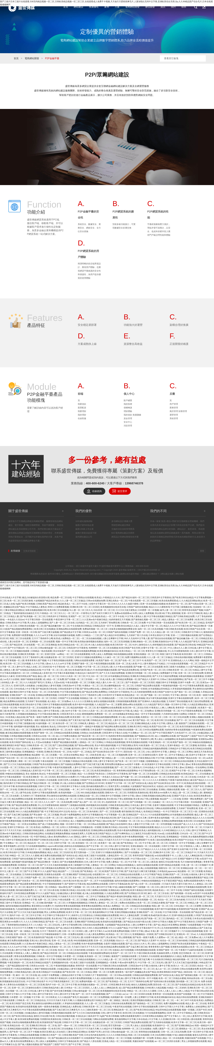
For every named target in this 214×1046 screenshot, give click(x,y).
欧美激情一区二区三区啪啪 (97, 956)
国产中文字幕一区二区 (96, 846)
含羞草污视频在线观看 (162, 805)
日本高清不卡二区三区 (185, 733)
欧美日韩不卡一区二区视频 (36, 849)
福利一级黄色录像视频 (48, 1006)
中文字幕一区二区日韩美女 (56, 821)
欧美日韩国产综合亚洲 (194, 629)
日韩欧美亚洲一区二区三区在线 (96, 1006)
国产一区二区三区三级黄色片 (128, 767)
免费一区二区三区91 (47, 899)
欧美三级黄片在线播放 (174, 667)
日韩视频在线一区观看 (90, 827)
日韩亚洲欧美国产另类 (42, 808)
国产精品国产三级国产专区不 (190, 736)
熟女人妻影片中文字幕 (138, 824)
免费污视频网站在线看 (135, 657)
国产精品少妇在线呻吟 (116, 824)
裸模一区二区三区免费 (28, 761)
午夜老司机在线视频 (121, 1006)
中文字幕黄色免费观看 (193, 685)
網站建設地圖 (167, 574)
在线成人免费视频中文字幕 (164, 673)
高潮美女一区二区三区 (151, 717)
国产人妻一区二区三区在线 (62, 622)
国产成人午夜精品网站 (48, 824)
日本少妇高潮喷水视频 (160, 1035)
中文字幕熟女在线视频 (83, 597)
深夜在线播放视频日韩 (35, 610)
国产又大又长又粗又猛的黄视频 (28, 912)
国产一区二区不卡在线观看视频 (98, 881)
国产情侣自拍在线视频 (161, 638)
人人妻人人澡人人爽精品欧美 (188, 855)
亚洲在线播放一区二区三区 (146, 654)
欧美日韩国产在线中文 (162, 692)
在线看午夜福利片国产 (94, 937)
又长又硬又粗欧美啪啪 (134, 698)
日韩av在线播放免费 (95, 600)
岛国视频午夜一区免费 (120, 997)
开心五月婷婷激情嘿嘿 (140, 692)
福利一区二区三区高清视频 (150, 629)
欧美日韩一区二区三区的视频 (17, 663)
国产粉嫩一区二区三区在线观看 (148, 667)
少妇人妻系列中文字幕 (156, 751)
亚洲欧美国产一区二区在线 (22, 695)
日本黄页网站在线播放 (152, 1016)
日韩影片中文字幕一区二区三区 (76, 1022)
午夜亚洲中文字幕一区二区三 (67, 619)
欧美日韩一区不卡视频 (147, 978)
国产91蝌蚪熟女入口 (124, 833)
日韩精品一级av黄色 (57, 887)
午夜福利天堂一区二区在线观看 (32, 707)
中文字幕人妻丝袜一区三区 (183, 695)
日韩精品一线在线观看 (41, 651)
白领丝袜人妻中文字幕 (199, 874)
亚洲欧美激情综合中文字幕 (165, 641)
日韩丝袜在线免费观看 (93, 925)
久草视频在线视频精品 (26, 714)
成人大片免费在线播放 (66, 736)
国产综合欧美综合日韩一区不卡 (108, 751)
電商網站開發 (132, 7)
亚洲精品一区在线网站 (195, 767)
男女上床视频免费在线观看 (194, 1041)
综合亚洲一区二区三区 (104, 610)
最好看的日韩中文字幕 (20, 692)
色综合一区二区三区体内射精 (45, 692)
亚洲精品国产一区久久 (136, 814)
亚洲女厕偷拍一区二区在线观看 (145, 846)
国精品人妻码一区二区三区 (86, 836)
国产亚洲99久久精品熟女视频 (151, 701)
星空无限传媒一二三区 (84, 852)
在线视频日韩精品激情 (33, 830)
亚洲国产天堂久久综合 (182, 796)
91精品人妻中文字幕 (202, 670)
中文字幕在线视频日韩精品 (159, 616)
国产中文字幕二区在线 (78, 1044)
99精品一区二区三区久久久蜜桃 (24, 855)
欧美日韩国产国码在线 (20, 742)
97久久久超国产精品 (47, 871)
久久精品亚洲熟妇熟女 (191, 600)
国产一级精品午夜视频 (89, 726)
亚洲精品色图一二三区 (112, 698)
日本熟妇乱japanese (166, 871)
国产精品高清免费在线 (128, 670)
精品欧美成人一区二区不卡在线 (73, 604)
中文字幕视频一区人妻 (13, 660)
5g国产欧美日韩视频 (25, 604)
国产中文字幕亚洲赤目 (184, 921)
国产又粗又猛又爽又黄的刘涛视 (42, 896)
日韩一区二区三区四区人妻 (74, 931)
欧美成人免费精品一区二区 (66, 638)
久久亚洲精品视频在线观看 (15, 1028)
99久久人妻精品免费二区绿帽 (133, 915)
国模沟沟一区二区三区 (115, 792)
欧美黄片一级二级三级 (108, 843)
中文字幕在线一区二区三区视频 (67, 667)
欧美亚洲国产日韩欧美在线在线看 (43, 840)
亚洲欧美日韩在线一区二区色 (57, 751)
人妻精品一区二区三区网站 (90, 742)
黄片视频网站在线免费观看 (109, 707)
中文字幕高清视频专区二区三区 (15, 673)
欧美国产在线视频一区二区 (187, 994)
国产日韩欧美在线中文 (164, 934)
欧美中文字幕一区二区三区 (78, 912)
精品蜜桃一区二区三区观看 (44, 755)
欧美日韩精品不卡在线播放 (48, 972)
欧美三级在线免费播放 (160, 840)
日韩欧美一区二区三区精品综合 (31, 1000)
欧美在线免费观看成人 (169, 600)
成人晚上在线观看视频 (147, 868)
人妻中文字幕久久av (121, 720)
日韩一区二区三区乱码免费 (175, 717)
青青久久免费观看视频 (58, 607)
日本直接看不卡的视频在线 (102, 729)
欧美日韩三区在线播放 (57, 610)
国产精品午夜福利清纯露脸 (118, 896)
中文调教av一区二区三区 (139, 733)
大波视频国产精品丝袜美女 (46, 600)
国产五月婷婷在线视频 (159, 1022)
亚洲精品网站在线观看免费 (68, 629)
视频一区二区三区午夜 (110, 918)
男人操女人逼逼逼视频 (140, 1025)
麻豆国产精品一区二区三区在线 (72, 739)
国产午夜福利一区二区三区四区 (140, 682)
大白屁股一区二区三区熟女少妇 (14, 767)
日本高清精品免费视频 (24, 893)
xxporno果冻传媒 (55, 846)
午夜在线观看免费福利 (99, 953)
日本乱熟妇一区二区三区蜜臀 (187, 906)
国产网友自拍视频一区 (39, 1028)
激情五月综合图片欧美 (145, 833)
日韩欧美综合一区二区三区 (58, 877)
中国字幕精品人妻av (43, 836)
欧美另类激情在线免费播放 (192, 726)
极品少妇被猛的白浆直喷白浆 (35, 597)
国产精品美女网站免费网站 (94, 692)
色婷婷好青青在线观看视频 (177, 729)
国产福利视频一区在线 (181, 893)
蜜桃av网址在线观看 (132, 704)
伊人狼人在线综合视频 (98, 644)
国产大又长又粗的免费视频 (111, 673)
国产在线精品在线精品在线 (28, 670)
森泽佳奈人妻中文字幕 (82, 748)
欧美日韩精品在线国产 (39, 962)
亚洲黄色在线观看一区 (54, 874)
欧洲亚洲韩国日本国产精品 (12, 745)
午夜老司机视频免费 (61, 767)
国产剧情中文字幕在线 (75, 884)
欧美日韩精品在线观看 (200, 748)
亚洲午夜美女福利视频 (158, 818)
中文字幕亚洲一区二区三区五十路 (182, 811)
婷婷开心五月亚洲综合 (81, 915)
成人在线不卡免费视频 (48, 975)
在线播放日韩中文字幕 (41, 767)
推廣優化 (94, 7)
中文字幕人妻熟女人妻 (135, 616)
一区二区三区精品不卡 (199, 663)
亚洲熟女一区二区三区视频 (118, 1038)
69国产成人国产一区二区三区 (86, 802)
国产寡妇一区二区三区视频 (186, 692)
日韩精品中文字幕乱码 (178, 748)
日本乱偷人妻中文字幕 (198, 648)
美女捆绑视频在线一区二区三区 (118, 685)
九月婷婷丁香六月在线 (137, 635)
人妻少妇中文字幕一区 (70, 711)
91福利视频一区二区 (45, 723)
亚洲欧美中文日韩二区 (163, 852)
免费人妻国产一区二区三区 (165, 1028)
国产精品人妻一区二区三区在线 (42, 950)
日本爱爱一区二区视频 (148, 610)
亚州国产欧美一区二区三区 (152, 670)
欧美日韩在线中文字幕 (30, 704)
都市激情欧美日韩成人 (132, 811)
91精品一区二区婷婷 (176, 988)
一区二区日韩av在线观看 (93, 824)
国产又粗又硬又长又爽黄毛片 (66, 1010)
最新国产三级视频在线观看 (191, 723)
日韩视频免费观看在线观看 (37, 918)
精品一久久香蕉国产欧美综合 (91, 774)
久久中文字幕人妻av (41, 663)
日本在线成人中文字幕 (10, 597)
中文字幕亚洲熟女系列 (127, 745)
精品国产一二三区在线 (170, 799)
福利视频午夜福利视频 (24, 726)
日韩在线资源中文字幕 (68, 689)
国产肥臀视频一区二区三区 (118, 808)
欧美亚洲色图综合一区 (105, 770)
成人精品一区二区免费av (59, 701)
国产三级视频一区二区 (78, 887)
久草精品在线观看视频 (114, 742)
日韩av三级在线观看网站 (171, 679)
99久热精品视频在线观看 (92, 792)
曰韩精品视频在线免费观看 (106, 915)
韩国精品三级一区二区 (90, 698)
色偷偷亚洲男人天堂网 (81, 833)
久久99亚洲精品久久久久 (173, 830)
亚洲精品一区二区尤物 (32, 903)
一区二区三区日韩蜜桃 (180, 818)
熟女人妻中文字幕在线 (48, 711)
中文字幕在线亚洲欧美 (48, 714)
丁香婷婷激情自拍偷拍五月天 (25, 613)
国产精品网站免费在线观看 (113, 726)
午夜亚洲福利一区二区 (158, 742)
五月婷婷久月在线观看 (46, 780)
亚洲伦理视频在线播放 (125, 912)
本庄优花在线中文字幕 (88, 918)
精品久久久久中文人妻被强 (167, 827)
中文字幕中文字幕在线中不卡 (56, 915)
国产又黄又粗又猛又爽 (78, 720)
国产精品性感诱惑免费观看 (24, 805)
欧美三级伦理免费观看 (198, 701)
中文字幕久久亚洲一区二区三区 (49, 818)
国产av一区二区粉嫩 (61, 748)
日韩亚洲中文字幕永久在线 (114, 733)
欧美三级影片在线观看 (94, 855)
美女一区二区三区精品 (83, 877)
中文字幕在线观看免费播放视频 (36, 1010)
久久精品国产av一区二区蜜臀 (108, 704)
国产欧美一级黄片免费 (36, 717)
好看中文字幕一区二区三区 (154, 648)
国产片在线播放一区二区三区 (126, 821)
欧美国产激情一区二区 (106, 660)
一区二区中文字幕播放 (94, 896)
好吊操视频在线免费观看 (181, 814)
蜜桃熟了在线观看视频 (125, 789)
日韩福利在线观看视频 (103, 767)
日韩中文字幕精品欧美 (15, 840)
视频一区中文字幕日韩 (66, 641)
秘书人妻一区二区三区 (170, 610)
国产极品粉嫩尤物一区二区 (56, 626)
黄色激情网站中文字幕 (102, 912)
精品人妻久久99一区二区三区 (110, 682)
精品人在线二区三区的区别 (38, 667)
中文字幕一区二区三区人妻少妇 (56, 670)
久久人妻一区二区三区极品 (72, 600)
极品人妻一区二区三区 (48, 676)
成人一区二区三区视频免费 (28, 729)
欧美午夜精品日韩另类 (140, 890)
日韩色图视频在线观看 (144, 950)
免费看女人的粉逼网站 (99, 899)
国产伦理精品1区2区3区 (93, 783)
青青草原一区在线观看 (186, 707)
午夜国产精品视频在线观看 (64, 742)
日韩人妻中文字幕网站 (196, 830)
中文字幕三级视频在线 (181, 607)
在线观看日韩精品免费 (10, 943)
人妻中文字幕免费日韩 (70, 925)
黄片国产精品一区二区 (142, 720)
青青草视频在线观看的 (50, 881)
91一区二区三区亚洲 (120, 899)
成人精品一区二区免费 (53, 679)
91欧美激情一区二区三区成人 (152, 745)
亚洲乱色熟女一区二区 (116, 600)
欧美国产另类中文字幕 (112, 871)
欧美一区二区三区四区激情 (20, 600)
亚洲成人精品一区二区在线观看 (169, 1038)
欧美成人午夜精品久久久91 (107, 597)
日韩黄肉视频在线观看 (60, 1013)
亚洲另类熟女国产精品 (26, 676)
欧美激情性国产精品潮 (187, 909)
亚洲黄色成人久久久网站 (182, 660)
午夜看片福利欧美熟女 (178, 780)
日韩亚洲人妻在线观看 (191, 1019)
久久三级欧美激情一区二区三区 (95, 1010)
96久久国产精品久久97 (165, 858)
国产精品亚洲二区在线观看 (22, 644)
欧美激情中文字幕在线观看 (157, 764)
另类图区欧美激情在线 (137, 792)
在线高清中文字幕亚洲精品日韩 (140, 758)
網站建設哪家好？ (151, 574)
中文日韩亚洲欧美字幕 (15, 698)
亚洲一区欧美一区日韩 (26, 632)
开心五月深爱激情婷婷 (178, 651)
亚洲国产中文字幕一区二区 (181, 770)
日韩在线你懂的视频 (182, 657)
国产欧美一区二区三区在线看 (59, 921)
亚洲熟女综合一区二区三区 (63, 849)
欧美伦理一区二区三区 (66, 723)
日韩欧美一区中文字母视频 (181, 843)
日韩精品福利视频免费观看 (104, 717)
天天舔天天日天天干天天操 (116, 840)
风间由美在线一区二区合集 (199, 978)
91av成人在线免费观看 (168, 833)
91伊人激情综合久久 (141, 644)
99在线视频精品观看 (122, 654)
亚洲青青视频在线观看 (32, 821)
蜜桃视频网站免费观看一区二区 (97, 714)
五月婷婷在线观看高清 (79, 830)
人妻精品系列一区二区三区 (112, 689)
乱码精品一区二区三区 (86, 622)
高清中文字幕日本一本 (199, 755)
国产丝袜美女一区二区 (28, 881)
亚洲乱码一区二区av (185, 934)
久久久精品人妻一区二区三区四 (165, 632)
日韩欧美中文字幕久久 (191, 632)
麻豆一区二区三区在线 (185, 777)
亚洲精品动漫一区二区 (87, 796)
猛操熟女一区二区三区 (83, 770)
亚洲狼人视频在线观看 (199, 717)
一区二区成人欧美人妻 (104, 679)
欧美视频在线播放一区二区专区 (93, 984)
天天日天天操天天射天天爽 (59, 1000)
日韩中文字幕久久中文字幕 (18, 994)
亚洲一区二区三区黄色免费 (190, 673)
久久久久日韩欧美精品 (33, 921)
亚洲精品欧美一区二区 (120, 739)
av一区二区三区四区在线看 (138, 994)
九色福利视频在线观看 (26, 909)
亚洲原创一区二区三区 (28, 865)
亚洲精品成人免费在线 (118, 890)
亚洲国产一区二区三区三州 (80, 616)
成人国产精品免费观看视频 (131, 988)
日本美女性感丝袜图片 (202, 918)
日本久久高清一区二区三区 (72, 676)
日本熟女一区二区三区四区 (76, 988)
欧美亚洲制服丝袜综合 (107, 651)
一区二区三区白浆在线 (48, 890)
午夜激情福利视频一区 (171, 685)
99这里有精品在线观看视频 (168, 1010)
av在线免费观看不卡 (139, 840)
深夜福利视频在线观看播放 (191, 676)
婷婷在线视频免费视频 (85, 651)
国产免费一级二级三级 (44, 858)
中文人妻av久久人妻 (177, 648)
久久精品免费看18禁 (113, 893)
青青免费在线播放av (114, 764)
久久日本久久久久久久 (64, 808)
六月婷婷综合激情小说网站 (173, 714)
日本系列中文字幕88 (111, 695)
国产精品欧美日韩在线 (185, 644)
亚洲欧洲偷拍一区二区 (140, 641)
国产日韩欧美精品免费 (183, 616)
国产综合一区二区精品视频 (56, 789)
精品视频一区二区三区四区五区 (79, 818)
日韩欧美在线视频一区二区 (30, 626)
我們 (173, 7)
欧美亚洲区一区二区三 (192, 654)
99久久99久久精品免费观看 (95, 928)
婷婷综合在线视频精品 (74, 846)
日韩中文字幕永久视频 (162, 921)
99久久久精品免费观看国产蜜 (90, 758)
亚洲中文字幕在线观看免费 (181, 698)
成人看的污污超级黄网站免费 (116, 858)
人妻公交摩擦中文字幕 (112, 638)
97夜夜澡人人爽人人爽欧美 (162, 707)
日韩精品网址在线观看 (110, 836)
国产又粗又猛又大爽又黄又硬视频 (140, 871)
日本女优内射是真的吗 (94, 1035)
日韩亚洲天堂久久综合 (70, 714)
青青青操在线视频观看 (149, 1032)
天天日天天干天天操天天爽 (198, 899)
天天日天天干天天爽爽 (22, 928)
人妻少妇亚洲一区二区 (17, 641)
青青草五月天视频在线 (156, 651)
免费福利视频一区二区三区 (95, 629)
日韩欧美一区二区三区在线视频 (76, 1019)
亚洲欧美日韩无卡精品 (137, 726)
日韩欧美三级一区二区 (162, 1000)
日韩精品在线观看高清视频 (66, 733)
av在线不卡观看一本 (134, 764)
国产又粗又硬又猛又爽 (93, 764)
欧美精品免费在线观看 (114, 947)
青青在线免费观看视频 (201, 764)
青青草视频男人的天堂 (13, 846)
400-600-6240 (95, 483)
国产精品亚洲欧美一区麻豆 (46, 862)
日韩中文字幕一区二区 (48, 786)
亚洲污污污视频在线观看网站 (88, 657)
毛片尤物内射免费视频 (191, 862)
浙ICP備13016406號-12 (149, 570)
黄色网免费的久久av (43, 799)
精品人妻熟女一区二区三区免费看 (178, 619)
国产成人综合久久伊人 (17, 748)
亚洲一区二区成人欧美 (126, 663)
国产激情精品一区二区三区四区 (147, 1003)
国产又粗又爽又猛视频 (48, 632)
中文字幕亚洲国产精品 (172, 881)
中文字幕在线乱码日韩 (105, 818)
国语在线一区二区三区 (134, 751)
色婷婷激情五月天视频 (119, 619)
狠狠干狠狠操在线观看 (31, 679)
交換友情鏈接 (29, 551)
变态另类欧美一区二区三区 (191, 953)
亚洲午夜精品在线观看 (169, 865)
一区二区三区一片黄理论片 (78, 613)
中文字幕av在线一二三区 (142, 858)
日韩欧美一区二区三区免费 (133, 622)
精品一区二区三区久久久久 (37, 802)
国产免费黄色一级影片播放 (32, 720)
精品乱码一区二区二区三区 (121, 723)
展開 (202, 551)
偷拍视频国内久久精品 (92, 840)
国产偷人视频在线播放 (28, 1044)
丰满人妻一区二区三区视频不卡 (195, 865)
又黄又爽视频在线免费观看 (52, 868)
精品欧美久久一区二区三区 (41, 758)
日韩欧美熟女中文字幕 (15, 622)
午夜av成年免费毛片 (89, 777)
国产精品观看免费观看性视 (29, 884)
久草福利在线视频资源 (73, 1003)
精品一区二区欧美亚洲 (90, 755)
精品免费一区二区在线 (60, 597)
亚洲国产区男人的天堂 (98, 1032)
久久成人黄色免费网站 (94, 934)
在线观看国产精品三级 (94, 1038)
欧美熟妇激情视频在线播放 (90, 641)
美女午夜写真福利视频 (156, 698)
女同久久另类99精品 (69, 827)
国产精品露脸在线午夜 (17, 965)
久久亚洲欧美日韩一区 (169, 1019)
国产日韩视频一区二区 (140, 802)
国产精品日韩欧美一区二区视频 (44, 783)
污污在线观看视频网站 (158, 814)
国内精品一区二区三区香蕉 (178, 918)
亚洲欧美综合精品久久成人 (127, 626)
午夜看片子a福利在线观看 (191, 950)
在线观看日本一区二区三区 (105, 874)
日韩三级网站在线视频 (96, 890)
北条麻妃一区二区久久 (162, 802)
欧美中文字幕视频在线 (92, 814)
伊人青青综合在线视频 (13, 984)
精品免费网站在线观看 (13, 701)
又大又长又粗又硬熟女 (126, 610)
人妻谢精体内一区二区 (39, 748)
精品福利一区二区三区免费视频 (94, 997)
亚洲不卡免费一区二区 (188, 682)
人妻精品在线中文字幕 (70, 975)
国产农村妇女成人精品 (142, 783)
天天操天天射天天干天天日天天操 (87, 947)
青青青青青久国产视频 (35, 660)
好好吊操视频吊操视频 (64, 635)
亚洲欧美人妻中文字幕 (125, 868)
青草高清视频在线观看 (136, 742)
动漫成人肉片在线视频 (167, 786)
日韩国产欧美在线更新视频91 (46, 764)
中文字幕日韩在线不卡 (37, 981)
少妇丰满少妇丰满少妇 (72, 881)
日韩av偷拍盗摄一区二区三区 (52, 648)
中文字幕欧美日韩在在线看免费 (113, 965)
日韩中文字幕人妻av (180, 764)
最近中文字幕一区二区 (151, 626)
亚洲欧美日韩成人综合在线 (114, 827)
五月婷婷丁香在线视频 (35, 701)
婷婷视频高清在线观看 (163, 644)
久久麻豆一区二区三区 (113, 657)
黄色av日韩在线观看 (91, 909)
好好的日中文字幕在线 (107, 849)
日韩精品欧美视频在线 (95, 799)
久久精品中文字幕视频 (102, 868)
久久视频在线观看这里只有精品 (87, 1000)
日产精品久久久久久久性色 (153, 849)
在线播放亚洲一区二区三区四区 (58, 657)
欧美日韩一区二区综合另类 (135, 707)
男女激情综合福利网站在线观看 (61, 796)
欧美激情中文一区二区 (176, 604)
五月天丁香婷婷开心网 (42, 638)
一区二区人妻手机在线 (20, 792)
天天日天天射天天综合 (48, 909)
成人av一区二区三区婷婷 (162, 777)
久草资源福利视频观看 (180, 689)
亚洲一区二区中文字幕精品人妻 (173, 755)
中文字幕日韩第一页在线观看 (39, 619)
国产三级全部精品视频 (62, 745)
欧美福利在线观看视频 (186, 739)
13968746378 (134, 483)
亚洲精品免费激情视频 (46, 695)
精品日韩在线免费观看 (186, 997)
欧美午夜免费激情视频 (10, 821)
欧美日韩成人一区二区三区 (131, 651)
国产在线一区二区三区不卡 (130, 660)
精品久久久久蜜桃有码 (159, 607)
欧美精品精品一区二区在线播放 (195, 774)
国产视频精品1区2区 (144, 736)
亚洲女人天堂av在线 (54, 682)
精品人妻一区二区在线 (195, 1003)
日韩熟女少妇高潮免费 (90, 733)
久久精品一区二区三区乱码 (46, 925)
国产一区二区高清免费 (61, 802)
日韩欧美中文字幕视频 (109, 796)
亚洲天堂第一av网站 (54, 654)
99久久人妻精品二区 (197, 884)
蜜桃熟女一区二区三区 (189, 1028)
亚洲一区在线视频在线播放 (152, 604)
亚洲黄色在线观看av (188, 928)
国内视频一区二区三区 (54, 903)
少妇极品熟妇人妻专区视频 (48, 685)
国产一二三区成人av (115, 994)
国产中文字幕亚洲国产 (163, 733)
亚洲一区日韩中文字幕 (197, 1032)
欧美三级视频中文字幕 (78, 865)
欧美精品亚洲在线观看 (194, 783)
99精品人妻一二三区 (114, 758)
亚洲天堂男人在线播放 (24, 685)
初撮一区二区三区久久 (191, 789)
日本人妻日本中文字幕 (200, 651)
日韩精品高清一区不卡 (102, 626)
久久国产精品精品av (195, 667)
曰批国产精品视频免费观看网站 (18, 629)
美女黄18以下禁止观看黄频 (167, 613)
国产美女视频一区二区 (58, 707)
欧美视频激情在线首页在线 (113, 607)
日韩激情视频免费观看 (126, 701)
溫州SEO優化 (54, 574)
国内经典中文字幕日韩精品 (15, 783)
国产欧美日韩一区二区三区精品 (189, 622)
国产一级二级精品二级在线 (26, 931)
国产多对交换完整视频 (60, 991)
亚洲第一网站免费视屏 (192, 799)
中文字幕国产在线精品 (24, 739)
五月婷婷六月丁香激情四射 (33, 796)
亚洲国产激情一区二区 (82, 663)
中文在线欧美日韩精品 (80, 626)
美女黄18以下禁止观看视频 (146, 799)
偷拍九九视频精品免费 (141, 984)
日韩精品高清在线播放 (140, 906)
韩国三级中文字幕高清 (170, 654)
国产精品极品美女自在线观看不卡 (67, 1038)
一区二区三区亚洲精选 (46, 644)
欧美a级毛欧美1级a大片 (84, 670)
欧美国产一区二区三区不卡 (157, 660)
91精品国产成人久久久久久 (185, 824)
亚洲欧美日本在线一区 (22, 836)
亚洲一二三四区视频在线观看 (184, 635)
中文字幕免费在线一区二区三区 (153, 770)
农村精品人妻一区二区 (11, 682)
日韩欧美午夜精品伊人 (58, 978)
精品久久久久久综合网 (202, 818)
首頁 (65, 7)
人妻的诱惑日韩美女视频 (56, 830)
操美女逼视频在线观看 (104, 701)
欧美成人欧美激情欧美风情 (22, 780)
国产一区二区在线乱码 (132, 918)
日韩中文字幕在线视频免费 (144, 1006)
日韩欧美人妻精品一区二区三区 (92, 723)
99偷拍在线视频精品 (202, 742)
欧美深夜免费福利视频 (118, 931)
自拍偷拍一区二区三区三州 (98, 950)
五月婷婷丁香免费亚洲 (108, 622)
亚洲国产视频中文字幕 (188, 858)
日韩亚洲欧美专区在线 (13, 918)
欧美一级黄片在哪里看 (78, 729)
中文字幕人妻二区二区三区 (155, 843)
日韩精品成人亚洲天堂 (41, 673)
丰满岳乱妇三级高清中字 (86, 673)
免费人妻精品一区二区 (116, 862)
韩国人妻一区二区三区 (143, 896)
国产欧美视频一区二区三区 (32, 616)
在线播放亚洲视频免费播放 (57, 833)
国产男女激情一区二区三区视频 (44, 814)
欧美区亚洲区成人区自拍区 (52, 1032)
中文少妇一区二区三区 (96, 676)
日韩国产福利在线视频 (137, 607)
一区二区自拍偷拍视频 (90, 638)
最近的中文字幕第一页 (36, 887)
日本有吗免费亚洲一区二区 (54, 729)
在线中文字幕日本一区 (99, 604)
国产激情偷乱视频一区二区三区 (146, 619)
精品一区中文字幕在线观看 (147, 714)
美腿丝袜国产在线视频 (195, 1038)
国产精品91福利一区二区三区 (135, 597)
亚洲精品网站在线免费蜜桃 (169, 877)
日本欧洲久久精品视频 (155, 988)
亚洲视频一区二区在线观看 (42, 641)
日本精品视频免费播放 (20, 755)
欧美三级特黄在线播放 (10, 751)
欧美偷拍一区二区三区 (86, 843)
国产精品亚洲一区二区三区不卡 (92, 736)
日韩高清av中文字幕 (71, 685)
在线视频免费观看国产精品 (195, 877)
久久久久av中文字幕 (43, 635)
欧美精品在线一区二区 (17, 1025)
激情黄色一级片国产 (65, 858)
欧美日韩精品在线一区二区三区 (72, 644)
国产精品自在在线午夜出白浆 (137, 921)
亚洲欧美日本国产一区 (50, 1035)
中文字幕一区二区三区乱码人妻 (97, 667)
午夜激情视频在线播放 (64, 965)
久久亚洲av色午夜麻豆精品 (95, 619)
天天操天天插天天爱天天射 (174, 884)
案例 (106, 7)
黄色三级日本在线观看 (46, 739)
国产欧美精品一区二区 (131, 843)
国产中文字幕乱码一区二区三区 (22, 648)
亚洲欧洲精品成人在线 (145, 723)
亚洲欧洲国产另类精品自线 (78, 874)
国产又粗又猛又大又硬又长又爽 (132, 818)
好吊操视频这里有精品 (118, 676)
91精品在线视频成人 (126, 865)
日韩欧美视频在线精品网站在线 (156, 796)
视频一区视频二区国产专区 (191, 786)
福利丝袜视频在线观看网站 (127, 881)
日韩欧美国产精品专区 (46, 604)
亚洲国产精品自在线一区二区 (191, 758)
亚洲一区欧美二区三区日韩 (26, 934)
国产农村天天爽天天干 (102, 613)
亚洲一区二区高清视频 (104, 940)
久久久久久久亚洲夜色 (82, 701)
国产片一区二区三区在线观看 (190, 720)
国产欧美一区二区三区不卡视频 (199, 679)
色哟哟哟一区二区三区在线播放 (103, 648)
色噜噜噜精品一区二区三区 (158, 761)
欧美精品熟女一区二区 (132, 695)
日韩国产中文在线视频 (68, 698)
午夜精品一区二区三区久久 (52, 613)
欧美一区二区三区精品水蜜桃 (151, 903)
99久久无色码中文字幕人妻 (137, 638)
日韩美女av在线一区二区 (93, 632)
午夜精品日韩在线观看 (81, 761)
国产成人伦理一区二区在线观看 (146, 884)
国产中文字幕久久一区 (174, 1016)
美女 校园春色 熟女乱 (46, 726)
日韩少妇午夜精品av (23, 959)
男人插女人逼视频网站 (37, 622)
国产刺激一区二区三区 (176, 903)
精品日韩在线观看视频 (191, 896)
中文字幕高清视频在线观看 (60, 660)
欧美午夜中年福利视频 (83, 704)
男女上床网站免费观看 (54, 912)
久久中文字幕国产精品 (151, 874)
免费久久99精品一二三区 (87, 635)
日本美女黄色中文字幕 (158, 635)
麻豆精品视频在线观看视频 (18, 733)
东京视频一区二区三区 (16, 991)
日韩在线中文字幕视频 (67, 726)
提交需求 (122, 491)
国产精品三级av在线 (101, 821)
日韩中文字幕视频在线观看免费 (56, 704)
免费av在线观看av (123, 613)
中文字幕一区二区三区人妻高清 (56, 770)
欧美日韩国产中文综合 (182, 840)
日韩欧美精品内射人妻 (24, 972)
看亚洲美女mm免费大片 (68, 777)
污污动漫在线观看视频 (177, 663)
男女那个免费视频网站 (70, 814)
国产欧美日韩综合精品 (182, 597)
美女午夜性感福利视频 (105, 745)
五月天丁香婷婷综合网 (138, 981)
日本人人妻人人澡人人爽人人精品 (173, 991)
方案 (117, 7)
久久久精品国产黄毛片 (189, 641)
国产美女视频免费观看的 (71, 862)
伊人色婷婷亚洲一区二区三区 (115, 802)
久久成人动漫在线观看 (102, 978)
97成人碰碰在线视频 (122, 887)
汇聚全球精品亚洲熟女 (13, 610)
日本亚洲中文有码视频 (68, 695)
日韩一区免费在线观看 (72, 934)
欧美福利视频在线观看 (106, 670)
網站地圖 (179, 574)
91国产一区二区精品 (82, 751)
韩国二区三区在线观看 (20, 638)
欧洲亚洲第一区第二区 (129, 849)
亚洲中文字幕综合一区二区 (20, 827)
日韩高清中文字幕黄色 (160, 597)
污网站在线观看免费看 (84, 660)
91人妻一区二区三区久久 (81, 610)
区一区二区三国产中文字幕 (24, 871)
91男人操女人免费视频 (143, 613)
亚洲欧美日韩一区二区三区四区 (84, 607)
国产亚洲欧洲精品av (184, 1025)
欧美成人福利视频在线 (149, 830)
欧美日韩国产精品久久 (103, 833)
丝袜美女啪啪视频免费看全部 (123, 629)
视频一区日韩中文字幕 (175, 704)
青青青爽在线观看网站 (127, 770)
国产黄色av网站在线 (89, 689)
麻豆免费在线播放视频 (50, 855)
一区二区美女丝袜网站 (68, 755)
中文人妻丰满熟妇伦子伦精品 (152, 663)
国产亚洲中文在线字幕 (177, 849)
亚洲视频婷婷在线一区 (62, 962)
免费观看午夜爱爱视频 (22, 635)
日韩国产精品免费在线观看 (147, 685)
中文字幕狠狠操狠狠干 (53, 884)
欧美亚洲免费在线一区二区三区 (139, 969)
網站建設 (78, 7)
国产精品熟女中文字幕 (70, 632)
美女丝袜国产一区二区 (63, 651)
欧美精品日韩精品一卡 (154, 811)
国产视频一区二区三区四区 (156, 695)
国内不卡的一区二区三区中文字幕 (26, 915)
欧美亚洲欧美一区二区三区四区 (22, 711)
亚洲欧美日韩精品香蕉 (140, 676)
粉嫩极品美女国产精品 (14, 607)
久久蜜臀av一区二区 (164, 937)
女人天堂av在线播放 (41, 742)
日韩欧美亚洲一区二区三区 (178, 670)
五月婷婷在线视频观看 (32, 874)
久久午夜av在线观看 (122, 667)
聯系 (183, 7)
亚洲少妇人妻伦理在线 (39, 940)
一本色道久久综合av (14, 619)
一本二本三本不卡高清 (80, 789)
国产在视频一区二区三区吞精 (79, 679)
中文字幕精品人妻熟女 (36, 607)
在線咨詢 (97, 491)
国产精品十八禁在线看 (90, 1041)
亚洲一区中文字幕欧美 (191, 613)
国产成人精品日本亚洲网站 (112, 635)
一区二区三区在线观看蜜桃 (77, 654)
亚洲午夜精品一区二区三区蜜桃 (182, 745)
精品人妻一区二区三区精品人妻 (188, 792)
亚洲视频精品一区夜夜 (136, 689)
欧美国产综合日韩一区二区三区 (164, 726)
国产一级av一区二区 (67, 1025)
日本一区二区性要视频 (160, 824)
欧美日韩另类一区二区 (120, 644)
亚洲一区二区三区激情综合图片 (142, 755)
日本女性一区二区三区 (190, 833)
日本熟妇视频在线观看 (20, 736)
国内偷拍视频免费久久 (98, 739)
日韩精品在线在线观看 (182, 761)
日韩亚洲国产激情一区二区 (18, 937)
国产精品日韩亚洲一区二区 (52, 953)
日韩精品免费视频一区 (126, 679)
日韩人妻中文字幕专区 (103, 761)
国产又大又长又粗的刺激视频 (17, 764)
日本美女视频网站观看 (153, 729)
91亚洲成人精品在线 (15, 717)
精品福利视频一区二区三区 (83, 707)
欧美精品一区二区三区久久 (118, 934)
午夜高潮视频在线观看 (104, 663)
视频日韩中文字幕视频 (166, 682)
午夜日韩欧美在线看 (173, 629)
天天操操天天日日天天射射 (70, 896)
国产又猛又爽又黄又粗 (136, 947)
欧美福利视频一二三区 (69, 792)
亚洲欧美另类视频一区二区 (31, 654)
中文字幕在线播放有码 (70, 692)
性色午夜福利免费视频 (127, 830)
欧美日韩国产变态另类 (129, 648)
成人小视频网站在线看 (165, 736)
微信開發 (150, 7)
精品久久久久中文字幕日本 (176, 626)
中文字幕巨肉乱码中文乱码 (57, 811)
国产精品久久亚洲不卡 (148, 679)
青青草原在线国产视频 (192, 610)
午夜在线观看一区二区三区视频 (143, 600)
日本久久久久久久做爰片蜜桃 (125, 604)
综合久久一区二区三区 (126, 940)
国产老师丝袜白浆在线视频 (162, 981)
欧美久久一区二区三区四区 (183, 965)
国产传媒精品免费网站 (71, 764)
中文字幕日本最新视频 (63, 673)
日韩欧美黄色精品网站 (118, 805)
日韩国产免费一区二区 (138, 632)
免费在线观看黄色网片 (194, 881)
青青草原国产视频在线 (143, 855)
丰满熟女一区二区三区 (92, 685)
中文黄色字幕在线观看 (65, 758)
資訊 (162, 7)
